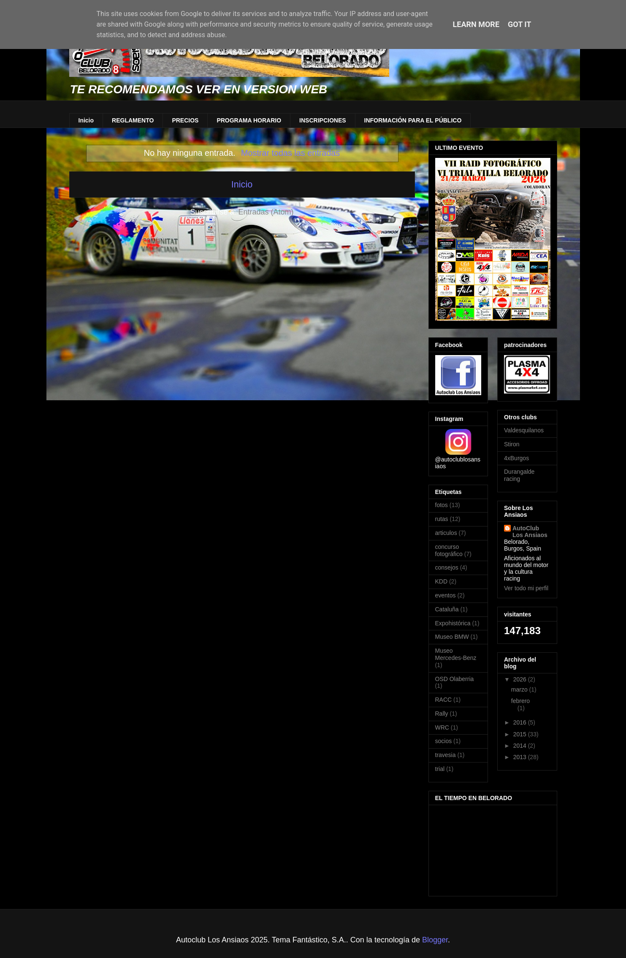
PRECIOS (185, 120)
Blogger (435, 940)
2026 (520, 679)
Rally (441, 713)
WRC (442, 727)
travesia (445, 755)
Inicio (86, 120)
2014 (520, 745)
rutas (441, 519)
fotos (441, 505)
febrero (520, 700)
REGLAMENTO (133, 120)
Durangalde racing (519, 475)
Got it (519, 24)
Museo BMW (452, 636)
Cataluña (447, 609)
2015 (520, 734)
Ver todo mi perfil (526, 588)
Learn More (476, 24)
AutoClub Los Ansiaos (529, 531)
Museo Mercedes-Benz (456, 654)
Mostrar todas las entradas (290, 152)
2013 (520, 757)
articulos (446, 532)
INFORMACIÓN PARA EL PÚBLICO (413, 120)
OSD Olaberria (454, 679)
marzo (520, 689)
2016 (520, 722)
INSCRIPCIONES (322, 120)
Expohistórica (453, 623)
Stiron (512, 444)
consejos (446, 567)
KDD (441, 581)
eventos (445, 595)
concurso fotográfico (449, 550)
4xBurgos (516, 458)
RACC (443, 699)
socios (443, 741)
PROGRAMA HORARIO (249, 120)
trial (440, 768)
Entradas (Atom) (266, 212)
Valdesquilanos (524, 430)
